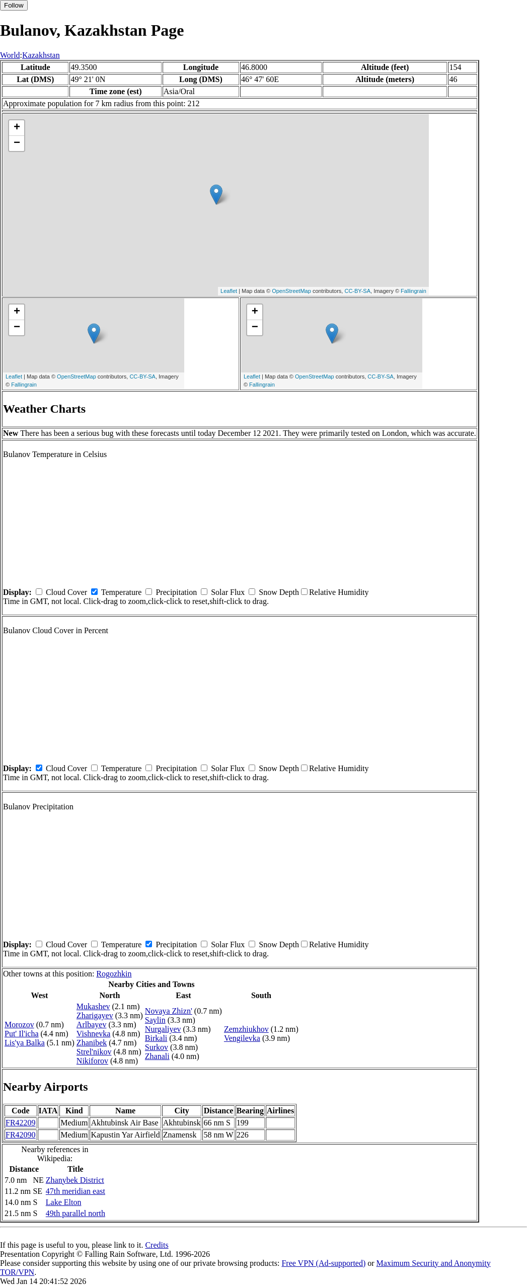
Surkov (156, 1047)
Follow (14, 5)
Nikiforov (92, 1060)
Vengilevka (242, 1038)
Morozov (19, 1024)
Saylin (155, 1020)
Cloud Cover (66, 592)
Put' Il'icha (22, 1033)
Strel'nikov (94, 1051)
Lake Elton (64, 1202)
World (10, 55)
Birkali (156, 1038)
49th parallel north (75, 1213)
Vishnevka (93, 1033)
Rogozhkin (113, 973)
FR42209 (21, 1122)
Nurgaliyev (163, 1029)
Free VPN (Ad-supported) (323, 1263)
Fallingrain (413, 291)
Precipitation (176, 592)
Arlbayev (92, 1024)
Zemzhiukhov (246, 1029)
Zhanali (157, 1056)
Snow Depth (279, 592)
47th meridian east (75, 1191)
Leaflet (228, 291)
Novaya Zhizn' (168, 1011)
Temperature (121, 592)
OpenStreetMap (291, 291)
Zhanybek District (75, 1180)
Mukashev (93, 1006)
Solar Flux (228, 592)
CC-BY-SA (357, 291)
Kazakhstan (41, 55)
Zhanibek (92, 1042)
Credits (156, 1245)
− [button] (17, 143)
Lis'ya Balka (25, 1042)
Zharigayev (95, 1015)
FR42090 (21, 1134)
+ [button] (17, 127)
